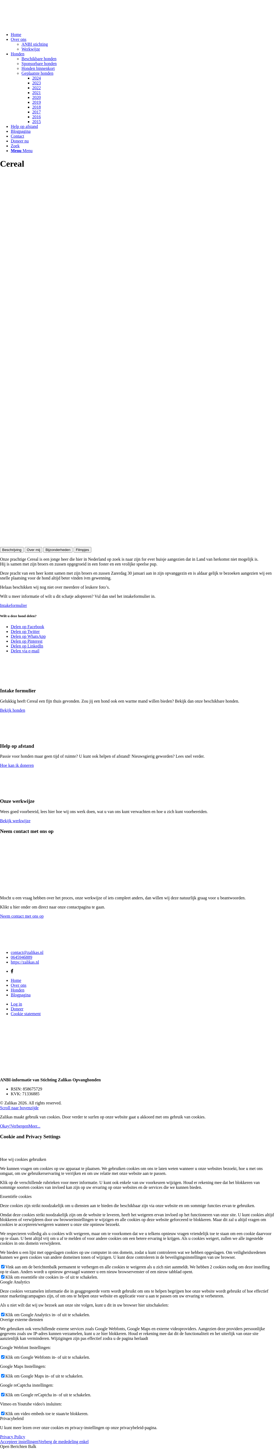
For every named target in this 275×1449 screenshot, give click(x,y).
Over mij (33, 550)
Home (16, 980)
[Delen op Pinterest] (26, 641)
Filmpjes (82, 550)
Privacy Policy (12, 1436)
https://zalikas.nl (25, 962)
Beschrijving (11, 550)
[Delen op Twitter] (25, 631)
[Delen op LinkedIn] (27, 646)
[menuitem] (143, 34)
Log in (16, 1004)
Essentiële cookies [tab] (16, 1196)
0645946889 (21, 957)
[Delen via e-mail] (25, 651)
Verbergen (19, 1126)
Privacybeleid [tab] (12, 1418)
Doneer (17, 1009)
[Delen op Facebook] (27, 626)
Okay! (5, 1126)
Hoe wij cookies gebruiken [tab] (23, 1159)
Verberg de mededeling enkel (64, 1441)
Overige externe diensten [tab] (21, 1319)
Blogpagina (21, 995)
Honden (17, 990)
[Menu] (21, 150)
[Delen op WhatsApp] (28, 636)
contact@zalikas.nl (27, 952)
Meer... (34, 1126)
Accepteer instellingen (19, 1441)
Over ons (18, 985)
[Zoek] (15, 146)
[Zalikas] (40, 25)
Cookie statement (26, 1013)
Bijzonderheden (57, 550)
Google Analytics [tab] (15, 1282)
